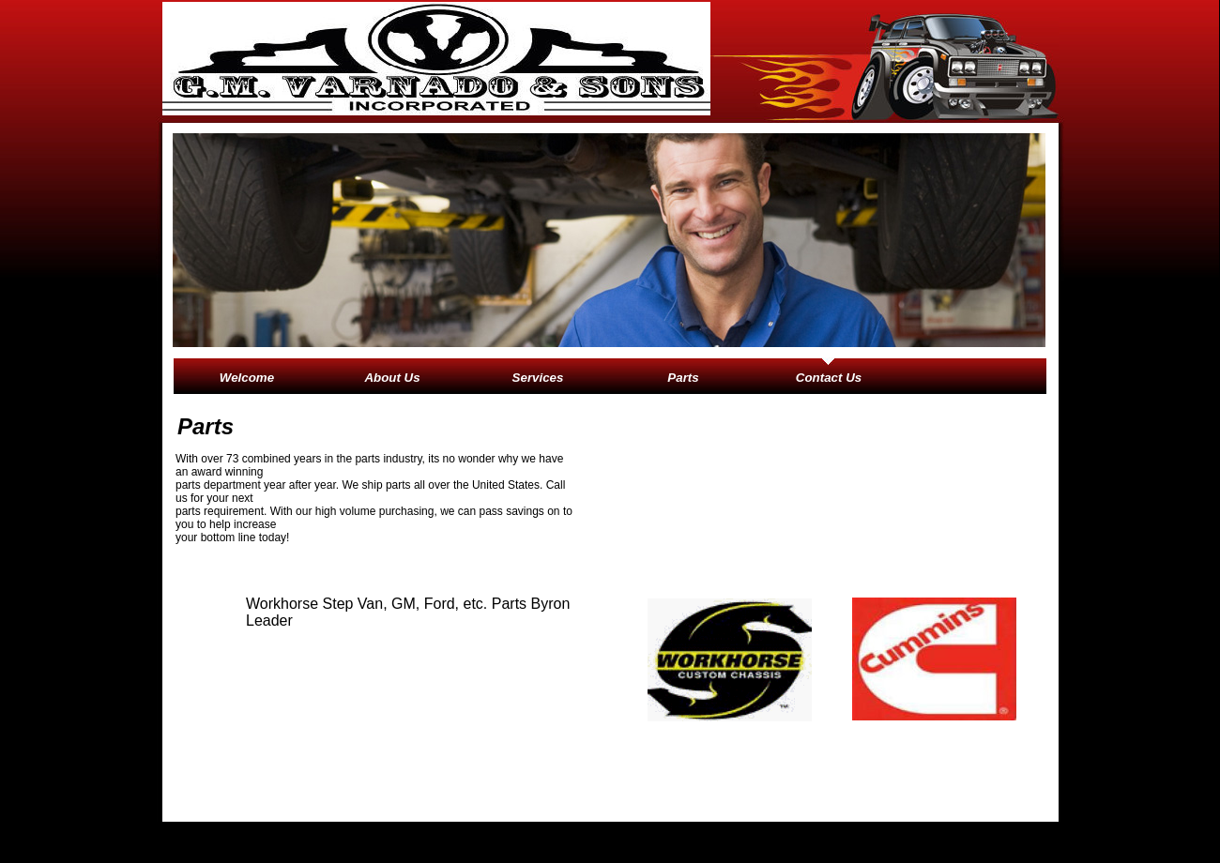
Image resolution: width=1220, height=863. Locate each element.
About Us (391, 378)
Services (538, 378)
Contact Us (829, 378)
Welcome (247, 378)
